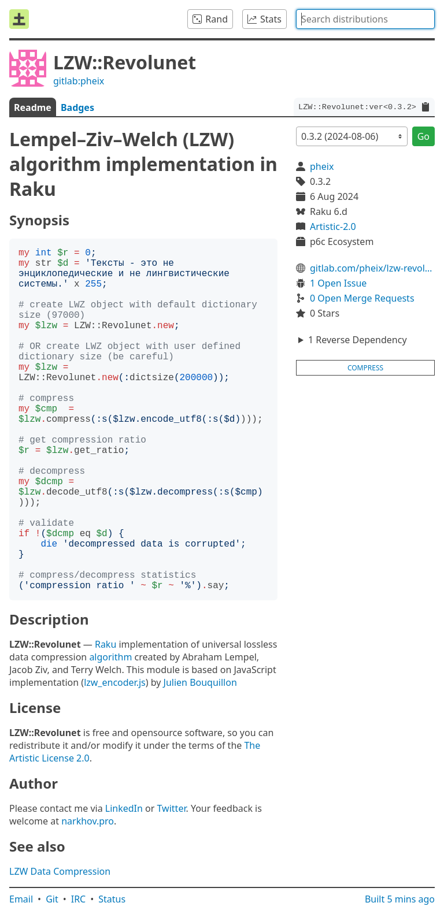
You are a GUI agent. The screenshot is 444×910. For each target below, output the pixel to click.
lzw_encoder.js (115, 682)
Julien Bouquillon (200, 682)
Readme (32, 107)
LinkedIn (124, 808)
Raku (105, 644)
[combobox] (365, 19)
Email (21, 899)
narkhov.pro (87, 821)
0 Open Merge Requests (362, 298)
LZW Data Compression (59, 871)
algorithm (110, 657)
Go (423, 136)
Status (111, 899)
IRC (78, 899)
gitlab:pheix (78, 81)
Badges (77, 107)
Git (52, 899)
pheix (322, 166)
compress (365, 368)
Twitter (171, 808)
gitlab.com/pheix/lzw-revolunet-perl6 (372, 268)
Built (400, 899)
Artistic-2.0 (333, 226)
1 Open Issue (338, 283)
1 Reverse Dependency (357, 339)
